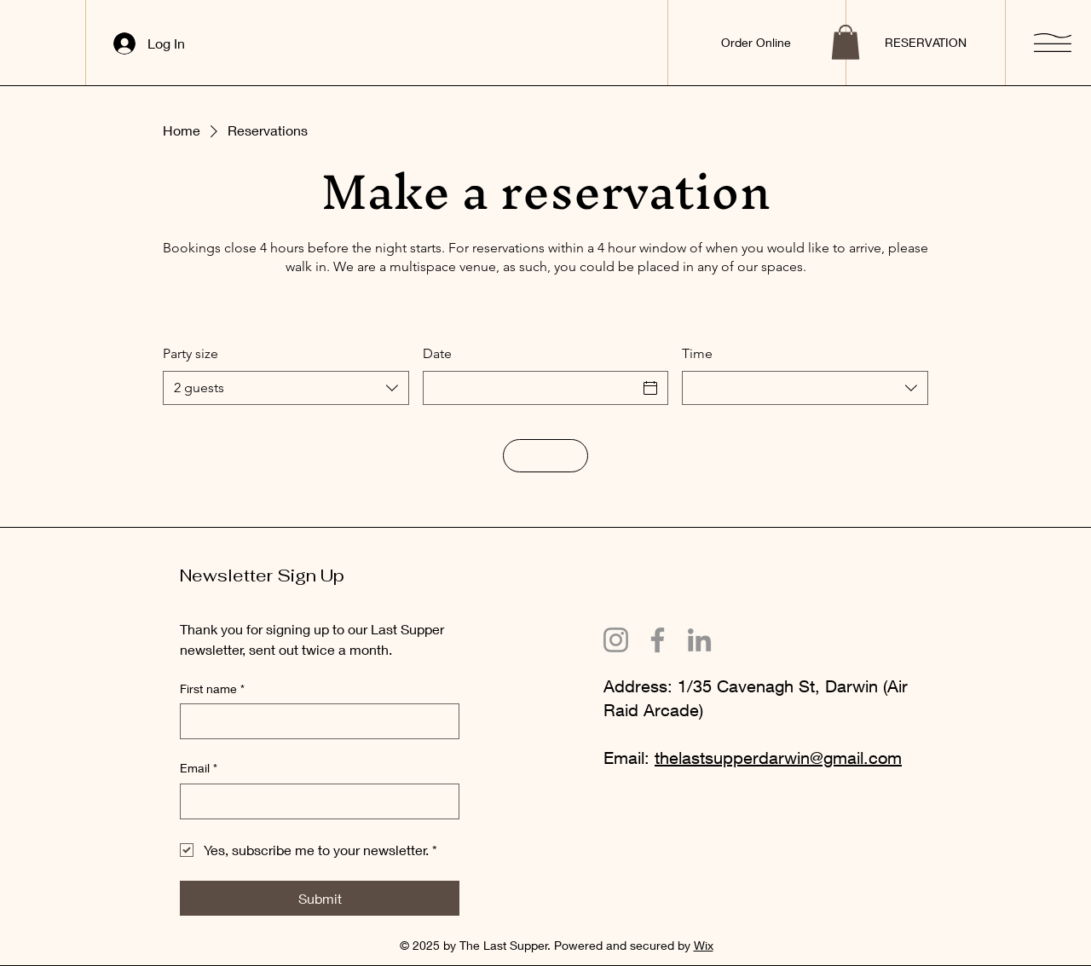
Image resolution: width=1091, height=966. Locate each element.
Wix (703, 945)
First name (212, 688)
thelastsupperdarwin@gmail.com (778, 757)
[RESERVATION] (925, 42)
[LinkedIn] (699, 640)
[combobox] (286, 388)
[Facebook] (657, 640)
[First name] (314, 721)
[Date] (531, 388)
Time (697, 353)
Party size (190, 353)
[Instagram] (615, 640)
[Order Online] (756, 42)
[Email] (314, 801)
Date (437, 353)
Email (198, 768)
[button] (845, 42)
